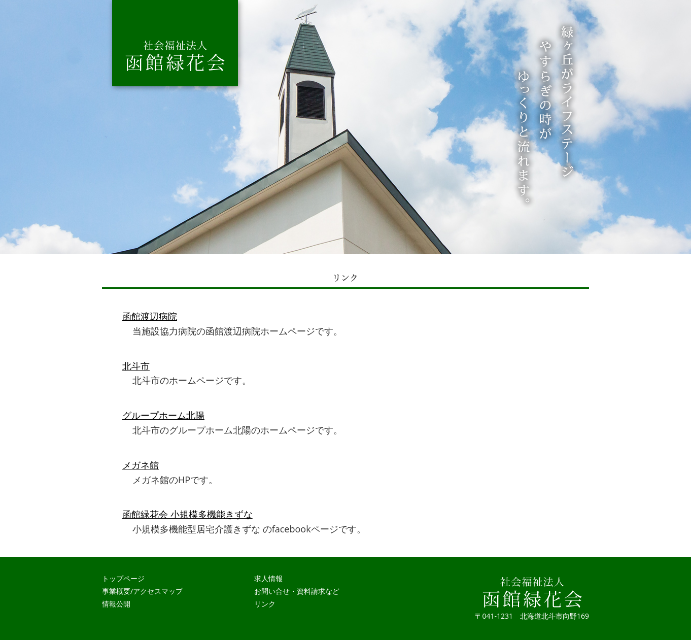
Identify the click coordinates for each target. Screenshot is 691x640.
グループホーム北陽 (163, 415)
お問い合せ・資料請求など (296, 591)
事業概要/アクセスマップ (142, 591)
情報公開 (116, 604)
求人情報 (268, 578)
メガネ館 (140, 465)
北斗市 (136, 366)
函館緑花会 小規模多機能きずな (187, 514)
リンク (264, 604)
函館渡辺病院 (149, 316)
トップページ (123, 578)
